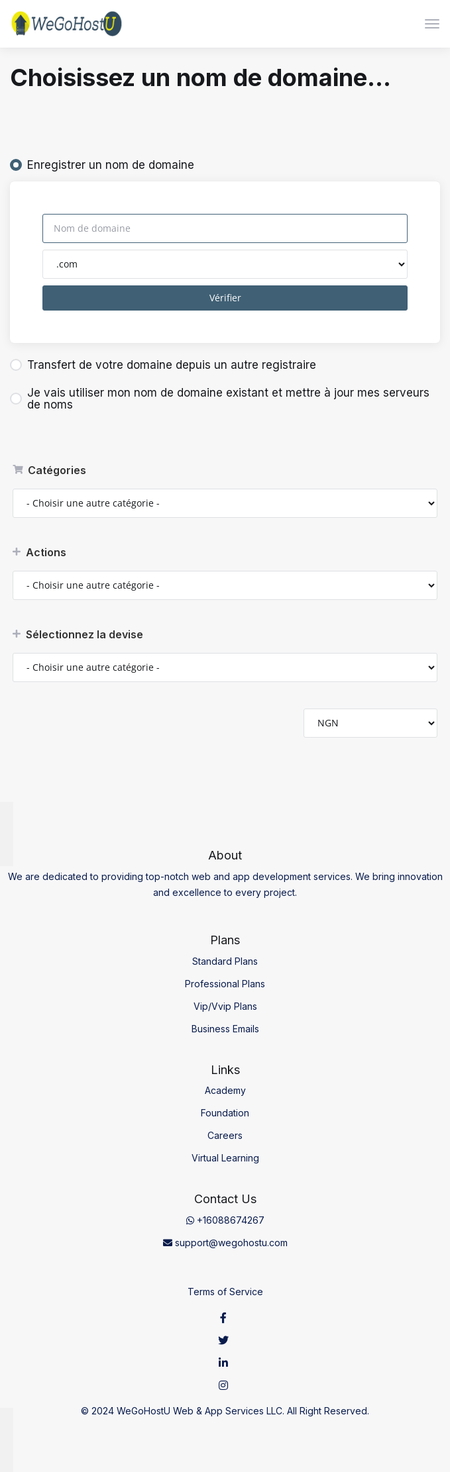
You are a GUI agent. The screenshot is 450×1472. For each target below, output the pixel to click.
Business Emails (225, 1028)
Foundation (225, 1112)
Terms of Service (225, 1291)
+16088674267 (225, 1220)
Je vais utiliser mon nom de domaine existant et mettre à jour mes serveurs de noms (219, 399)
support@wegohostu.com (225, 1242)
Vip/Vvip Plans (225, 1006)
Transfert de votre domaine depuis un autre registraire (163, 365)
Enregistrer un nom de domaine (102, 165)
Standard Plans (225, 961)
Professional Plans (225, 983)
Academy (225, 1090)
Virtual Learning (225, 1157)
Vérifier (225, 297)
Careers (225, 1135)
